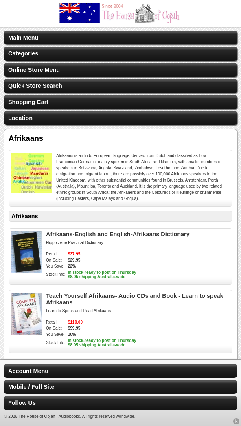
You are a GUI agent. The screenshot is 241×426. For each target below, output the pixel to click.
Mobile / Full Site (31, 387)
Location (20, 118)
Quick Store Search (35, 85)
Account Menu (28, 371)
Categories (23, 53)
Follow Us (22, 402)
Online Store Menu (34, 70)
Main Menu (23, 37)
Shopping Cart (28, 102)
